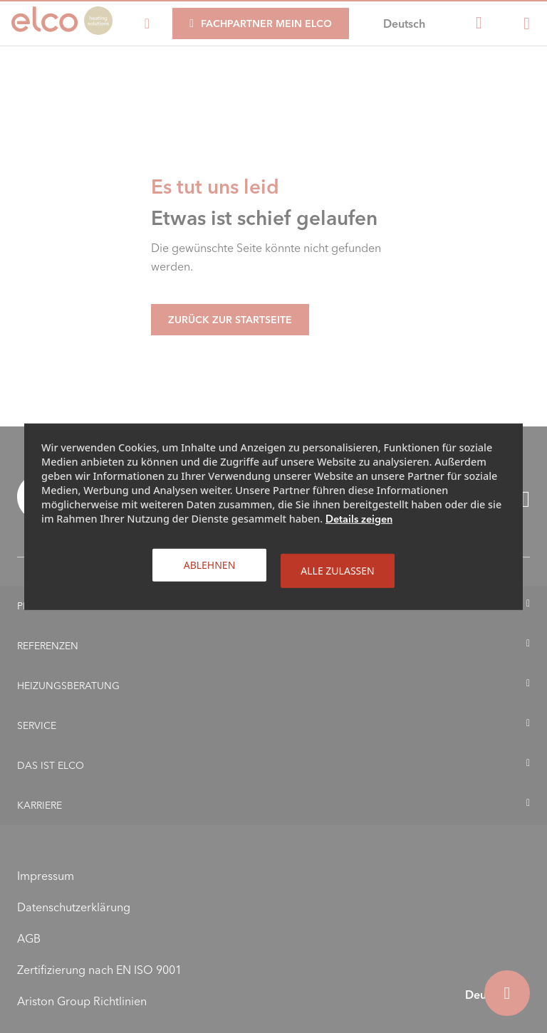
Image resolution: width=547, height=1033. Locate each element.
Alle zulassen (337, 570)
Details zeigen (358, 518)
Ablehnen (210, 564)
